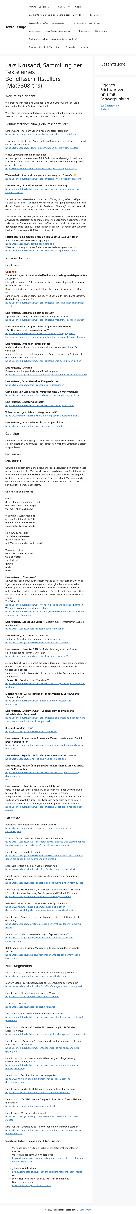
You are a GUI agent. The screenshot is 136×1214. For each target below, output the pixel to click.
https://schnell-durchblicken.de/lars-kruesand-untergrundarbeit (39, 405)
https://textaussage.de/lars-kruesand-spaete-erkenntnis (35, 425)
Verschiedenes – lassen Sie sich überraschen (52, 31)
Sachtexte (98, 15)
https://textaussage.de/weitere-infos (31, 1185)
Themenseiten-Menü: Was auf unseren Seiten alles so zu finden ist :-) (61, 47)
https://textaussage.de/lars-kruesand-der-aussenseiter (34, 384)
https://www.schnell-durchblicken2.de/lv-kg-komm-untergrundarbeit (42, 415)
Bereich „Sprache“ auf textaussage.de (49, 23)
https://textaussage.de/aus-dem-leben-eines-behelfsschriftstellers (40, 134)
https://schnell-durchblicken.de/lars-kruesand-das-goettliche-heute (41, 250)
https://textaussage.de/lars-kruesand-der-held (30, 1106)
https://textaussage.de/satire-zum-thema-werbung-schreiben (38, 896)
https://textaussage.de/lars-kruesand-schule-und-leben (34, 628)
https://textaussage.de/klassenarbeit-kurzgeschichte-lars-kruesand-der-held (46, 374)
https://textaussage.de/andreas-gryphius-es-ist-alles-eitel (35, 758)
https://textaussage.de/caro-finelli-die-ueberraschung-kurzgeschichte (42, 395)
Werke (81, 7)
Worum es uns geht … (42, 7)
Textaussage (15, 27)
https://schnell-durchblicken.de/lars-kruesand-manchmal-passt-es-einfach (44, 319)
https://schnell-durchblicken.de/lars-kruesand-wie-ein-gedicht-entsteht (43, 178)
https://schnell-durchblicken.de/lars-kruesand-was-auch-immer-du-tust (43, 360)
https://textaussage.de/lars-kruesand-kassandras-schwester (37, 642)
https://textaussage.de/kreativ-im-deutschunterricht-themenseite (47, 1171)
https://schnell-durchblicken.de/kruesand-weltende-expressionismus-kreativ (46, 1034)
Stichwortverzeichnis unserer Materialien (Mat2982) (56, 39)
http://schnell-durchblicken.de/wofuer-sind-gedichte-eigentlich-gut (41, 168)
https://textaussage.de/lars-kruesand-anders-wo (31, 731)
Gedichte (65, 7)
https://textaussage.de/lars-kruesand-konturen (30, 1006)
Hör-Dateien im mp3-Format (89, 23)
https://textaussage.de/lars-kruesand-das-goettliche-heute (36, 975)
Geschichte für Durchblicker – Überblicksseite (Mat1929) (58, 15)
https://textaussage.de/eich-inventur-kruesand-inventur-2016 (38, 656)
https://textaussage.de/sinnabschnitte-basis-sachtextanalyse (37, 1092)
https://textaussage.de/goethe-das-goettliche (29, 243)
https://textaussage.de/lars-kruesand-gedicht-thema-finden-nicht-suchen (44, 882)
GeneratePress (84, 1209)
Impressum (84, 31)
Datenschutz (101, 31)
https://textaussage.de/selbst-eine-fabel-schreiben (32, 996)
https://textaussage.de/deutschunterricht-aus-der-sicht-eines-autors (41, 147)
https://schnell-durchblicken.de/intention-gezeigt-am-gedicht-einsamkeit (44, 604)
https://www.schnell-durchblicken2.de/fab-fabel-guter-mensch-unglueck (43, 986)
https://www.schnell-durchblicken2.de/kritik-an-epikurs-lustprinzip (40, 869)
